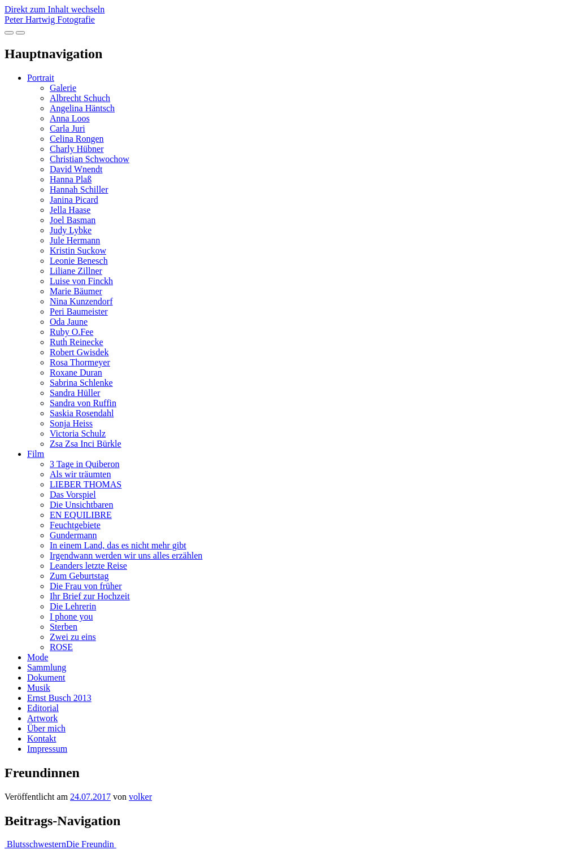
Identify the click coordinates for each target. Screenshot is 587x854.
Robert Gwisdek (79, 352)
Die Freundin (91, 844)
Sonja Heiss (71, 423)
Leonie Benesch (79, 260)
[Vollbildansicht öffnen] (9, 32)
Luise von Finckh (81, 281)
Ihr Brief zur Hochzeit (90, 596)
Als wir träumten (80, 474)
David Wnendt (76, 169)
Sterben (63, 626)
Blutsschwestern (35, 844)
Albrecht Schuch (80, 98)
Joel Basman (72, 220)
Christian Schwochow (89, 159)
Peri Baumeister (79, 311)
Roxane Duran (76, 372)
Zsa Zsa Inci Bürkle (85, 443)
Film (35, 454)
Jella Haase (70, 210)
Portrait (40, 77)
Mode (37, 657)
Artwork (42, 718)
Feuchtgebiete (75, 525)
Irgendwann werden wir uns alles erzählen (126, 555)
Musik (38, 687)
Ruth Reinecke (76, 342)
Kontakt (41, 738)
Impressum (47, 748)
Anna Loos (70, 118)
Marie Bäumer (76, 291)
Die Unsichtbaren (81, 504)
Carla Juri (67, 128)
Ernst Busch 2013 (59, 698)
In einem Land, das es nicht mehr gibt (118, 545)
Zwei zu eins (73, 637)
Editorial (43, 708)
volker (140, 796)
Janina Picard (74, 199)
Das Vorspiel (73, 494)
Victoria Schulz (78, 433)
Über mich (46, 728)
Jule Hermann (75, 240)
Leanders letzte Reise (88, 565)
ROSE (61, 647)
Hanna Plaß (71, 179)
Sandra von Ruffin (83, 403)
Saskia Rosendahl (82, 413)
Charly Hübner (77, 149)
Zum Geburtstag (79, 576)
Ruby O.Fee (71, 332)
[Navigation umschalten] (20, 32)
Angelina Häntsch (82, 108)
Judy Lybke (71, 230)
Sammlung (46, 667)
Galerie (63, 88)
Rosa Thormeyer (80, 362)
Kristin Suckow (78, 250)
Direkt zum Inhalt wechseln (55, 9)
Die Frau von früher (86, 586)
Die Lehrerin (73, 606)
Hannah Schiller (79, 189)
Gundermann (73, 535)
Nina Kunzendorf (81, 301)
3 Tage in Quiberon (84, 464)
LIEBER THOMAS (85, 484)
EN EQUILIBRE (81, 515)
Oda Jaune (69, 321)
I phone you (71, 616)
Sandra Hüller (75, 393)
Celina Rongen (77, 138)
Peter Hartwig (50, 19)
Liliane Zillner (76, 271)
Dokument (46, 677)
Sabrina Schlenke (81, 382)
